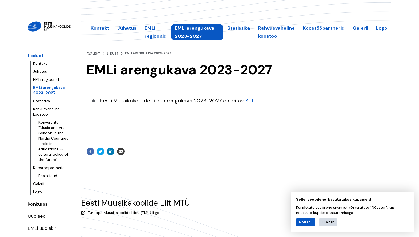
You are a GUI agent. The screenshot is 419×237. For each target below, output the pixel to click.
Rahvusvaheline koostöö (46, 111)
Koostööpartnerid (49, 167)
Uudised (37, 216)
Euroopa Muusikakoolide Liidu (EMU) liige (123, 212)
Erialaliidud (47, 175)
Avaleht (93, 53)
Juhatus (40, 71)
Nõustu (306, 222)
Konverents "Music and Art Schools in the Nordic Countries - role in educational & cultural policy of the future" (53, 141)
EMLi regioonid (46, 79)
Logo (37, 191)
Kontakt (40, 63)
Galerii (38, 183)
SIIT (249, 100)
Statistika (41, 100)
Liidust (36, 55)
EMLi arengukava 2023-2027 (49, 90)
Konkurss (38, 204)
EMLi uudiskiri (42, 228)
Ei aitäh (328, 222)
